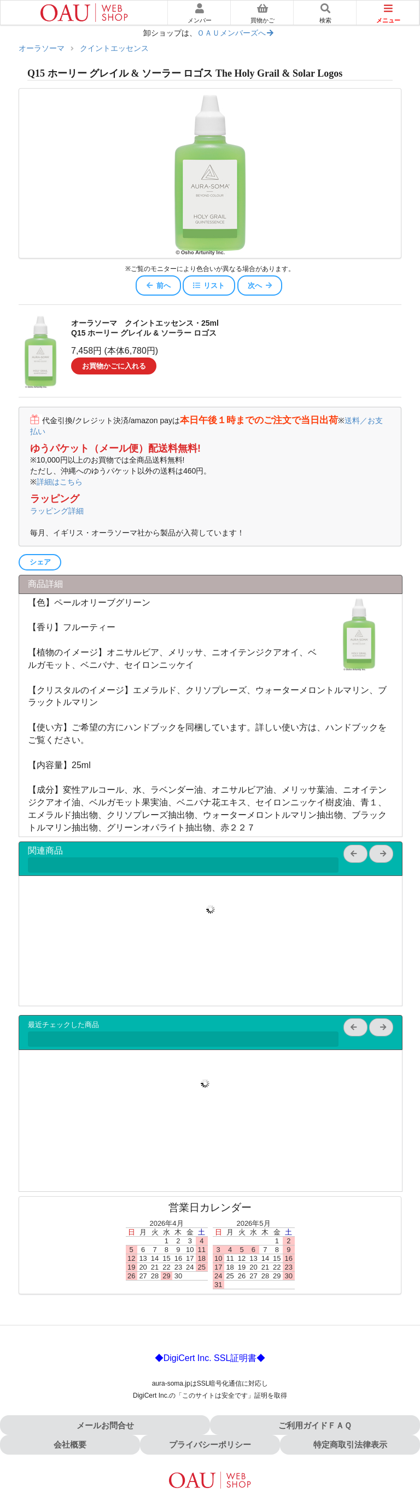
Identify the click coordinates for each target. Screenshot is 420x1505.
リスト (208, 285)
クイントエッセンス (114, 48)
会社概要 (70, 1444)
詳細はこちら (60, 481)
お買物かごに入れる (114, 366)
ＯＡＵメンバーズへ (236, 33)
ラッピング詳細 (57, 510)
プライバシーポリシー (210, 1444)
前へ (158, 285)
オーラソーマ (42, 48)
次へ (260, 285)
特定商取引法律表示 (350, 1444)
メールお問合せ (105, 1425)
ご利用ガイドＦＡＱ (315, 1425)
